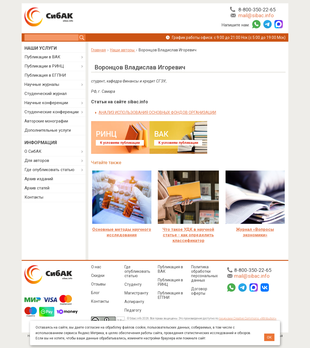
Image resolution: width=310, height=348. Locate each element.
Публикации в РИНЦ (44, 66)
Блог (95, 293)
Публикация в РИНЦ (170, 282)
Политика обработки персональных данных (204, 273)
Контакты (33, 197)
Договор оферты (199, 291)
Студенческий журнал (45, 93)
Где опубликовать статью (49, 169)
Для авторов (36, 160)
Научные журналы (41, 84)
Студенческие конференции (51, 111)
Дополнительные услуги (47, 130)
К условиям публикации (120, 143)
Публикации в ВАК (42, 56)
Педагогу (132, 310)
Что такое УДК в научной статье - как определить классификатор (188, 235)
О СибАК (32, 151)
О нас (96, 267)
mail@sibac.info (256, 15)
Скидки (97, 275)
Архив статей (36, 188)
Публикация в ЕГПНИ (45, 75)
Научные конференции (46, 102)
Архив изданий (38, 178)
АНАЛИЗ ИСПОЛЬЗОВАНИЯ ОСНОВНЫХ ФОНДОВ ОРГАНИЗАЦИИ (157, 112)
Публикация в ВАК (170, 269)
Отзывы (98, 284)
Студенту (133, 284)
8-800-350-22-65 (257, 9)
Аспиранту (134, 301)
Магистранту (136, 293)
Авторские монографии (46, 121)
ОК (269, 337)
